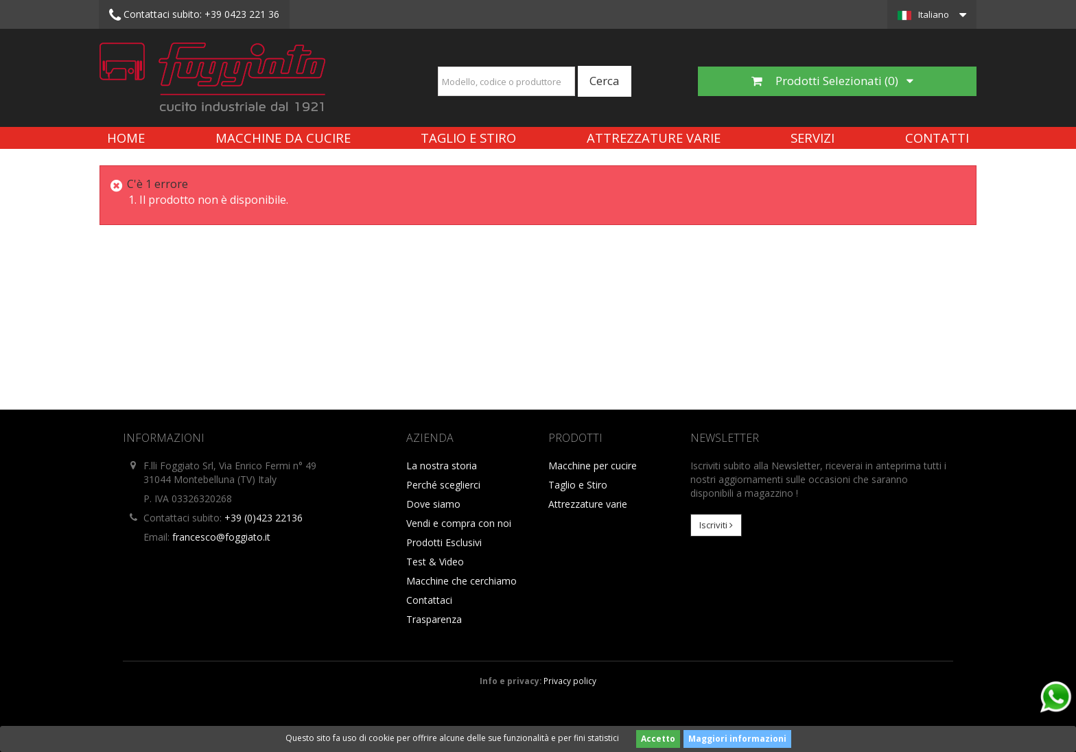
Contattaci (429, 600)
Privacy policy (569, 680)
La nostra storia (441, 465)
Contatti (937, 137)
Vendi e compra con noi (458, 523)
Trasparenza (434, 619)
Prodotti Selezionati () (832, 81)
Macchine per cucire (592, 465)
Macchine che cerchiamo (461, 580)
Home (126, 137)
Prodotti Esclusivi (444, 542)
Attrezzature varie (654, 137)
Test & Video (435, 561)
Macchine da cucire (283, 137)
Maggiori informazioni (737, 738)
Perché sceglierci (443, 484)
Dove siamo (433, 503)
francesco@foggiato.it (221, 536)
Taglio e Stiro (468, 137)
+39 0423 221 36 (194, 15)
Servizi (812, 137)
